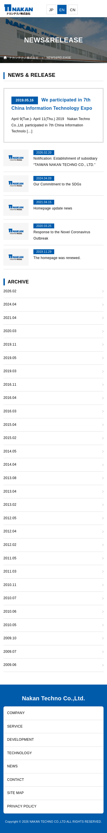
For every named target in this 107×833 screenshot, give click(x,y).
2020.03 (9, 331)
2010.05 (9, 625)
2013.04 (9, 491)
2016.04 (9, 398)
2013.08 (9, 478)
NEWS (12, 766)
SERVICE (15, 726)
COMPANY (16, 713)
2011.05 (9, 558)
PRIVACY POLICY (22, 806)
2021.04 (9, 318)
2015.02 (9, 438)
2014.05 (9, 451)
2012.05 (9, 518)
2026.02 (9, 291)
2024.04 (9, 304)
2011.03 (9, 571)
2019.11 (9, 344)
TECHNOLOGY (19, 753)
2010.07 (9, 598)
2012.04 (9, 531)
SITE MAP (15, 793)
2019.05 (9, 358)
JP (51, 10)
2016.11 (9, 385)
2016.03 (9, 411)
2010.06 (9, 611)
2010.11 (9, 585)
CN (72, 10)
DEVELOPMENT (20, 740)
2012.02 (9, 545)
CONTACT (15, 780)
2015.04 (9, 425)
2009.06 (9, 665)
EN (62, 10)
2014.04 (9, 464)
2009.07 (9, 652)
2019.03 (9, 371)
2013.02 (9, 505)
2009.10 (9, 638)
